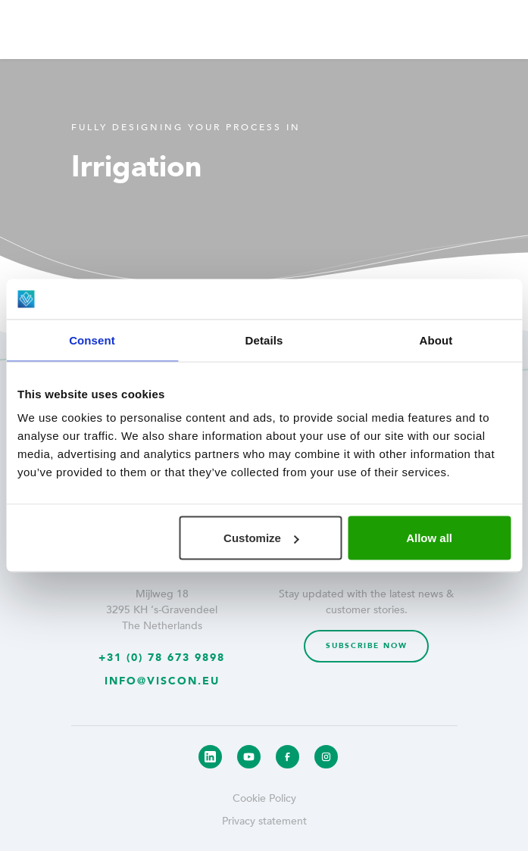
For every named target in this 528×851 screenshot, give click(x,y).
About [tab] (436, 339)
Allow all (429, 537)
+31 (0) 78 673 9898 (161, 657)
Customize (261, 537)
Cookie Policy (264, 798)
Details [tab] (264, 339)
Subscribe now (367, 646)
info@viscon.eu (162, 681)
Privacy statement (264, 821)
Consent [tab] (92, 339)
